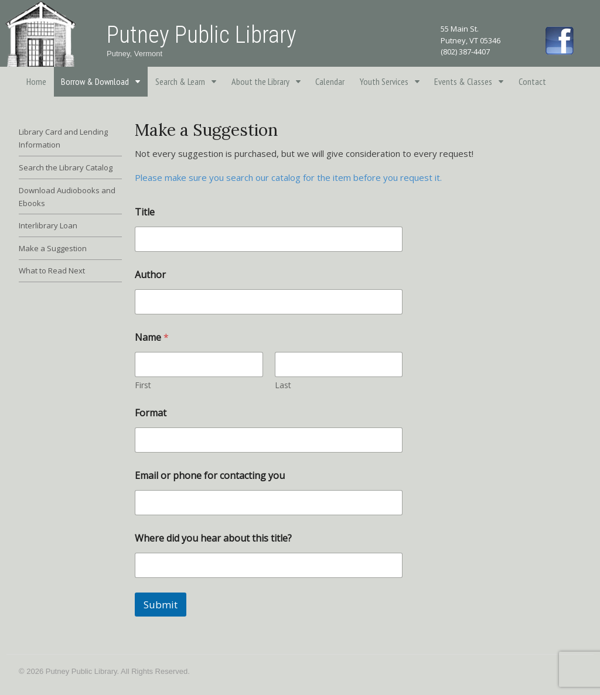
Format (150, 413)
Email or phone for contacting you (210, 475)
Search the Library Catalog (65, 167)
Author (150, 274)
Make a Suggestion (53, 248)
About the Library (260, 81)
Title (145, 212)
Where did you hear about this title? (213, 538)
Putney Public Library (201, 35)
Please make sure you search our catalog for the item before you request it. (288, 177)
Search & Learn (180, 81)
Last (283, 385)
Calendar (330, 81)
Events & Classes (463, 81)
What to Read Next (52, 270)
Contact (532, 81)
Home (36, 81)
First (143, 385)
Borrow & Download (95, 81)
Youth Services (384, 81)
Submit (161, 604)
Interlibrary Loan (48, 225)
